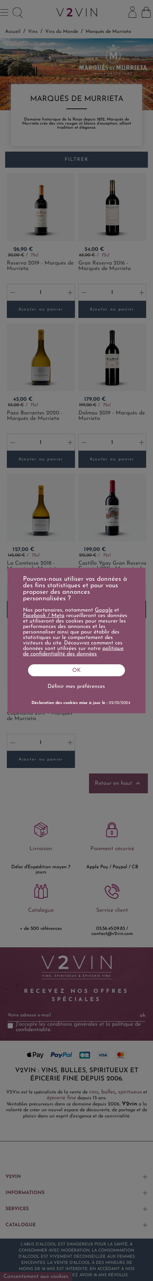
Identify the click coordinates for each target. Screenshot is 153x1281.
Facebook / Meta (43, 615)
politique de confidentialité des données (73, 651)
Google (104, 610)
